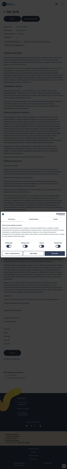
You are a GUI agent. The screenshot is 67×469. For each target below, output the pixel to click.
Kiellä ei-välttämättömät (12, 253)
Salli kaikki (54, 253)
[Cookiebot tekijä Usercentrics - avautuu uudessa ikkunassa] (57, 214)
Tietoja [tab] (55, 219)
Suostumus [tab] (11, 219)
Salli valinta (33, 253)
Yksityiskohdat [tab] (33, 219)
